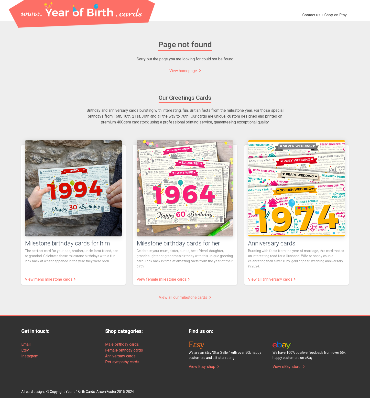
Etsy (25, 350)
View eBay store (288, 366)
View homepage (185, 70)
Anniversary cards (120, 356)
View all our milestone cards (185, 297)
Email (26, 344)
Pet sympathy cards (122, 362)
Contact (311, 15)
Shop (335, 15)
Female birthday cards (124, 350)
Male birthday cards (122, 344)
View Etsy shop (204, 366)
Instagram (29, 356)
